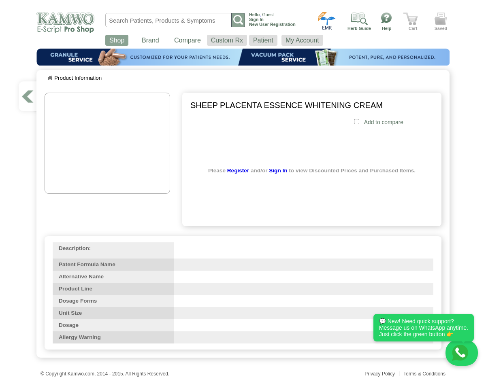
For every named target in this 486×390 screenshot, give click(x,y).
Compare (187, 40)
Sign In (278, 170)
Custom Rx (227, 40)
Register (238, 170)
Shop (116, 40)
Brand (150, 40)
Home (50, 78)
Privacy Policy (379, 374)
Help (386, 28)
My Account (302, 40)
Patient (263, 40)
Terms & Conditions (424, 374)
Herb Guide (359, 28)
